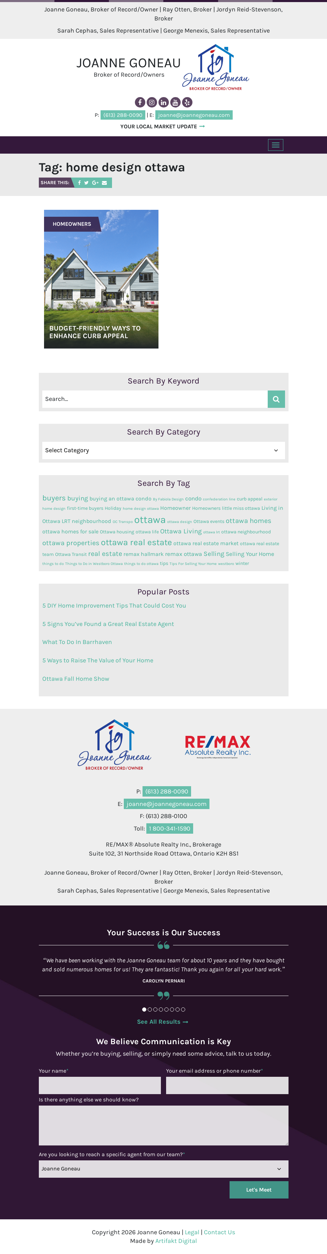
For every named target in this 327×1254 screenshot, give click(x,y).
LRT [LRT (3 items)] (66, 521)
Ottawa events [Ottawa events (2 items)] (208, 521)
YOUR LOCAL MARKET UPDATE (158, 126)
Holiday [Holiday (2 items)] (113, 507)
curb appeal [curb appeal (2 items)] (250, 498)
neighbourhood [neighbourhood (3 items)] (91, 521)
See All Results (158, 1021)
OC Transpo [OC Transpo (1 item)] (123, 521)
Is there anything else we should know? (89, 1099)
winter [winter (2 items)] (242, 563)
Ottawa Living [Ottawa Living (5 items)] (181, 531)
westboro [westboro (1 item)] (226, 563)
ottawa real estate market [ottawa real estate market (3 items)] (206, 543)
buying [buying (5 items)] (77, 498)
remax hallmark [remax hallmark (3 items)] (143, 554)
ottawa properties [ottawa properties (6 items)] (71, 543)
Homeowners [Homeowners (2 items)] (206, 507)
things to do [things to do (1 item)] (53, 563)
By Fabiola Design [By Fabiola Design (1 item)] (168, 499)
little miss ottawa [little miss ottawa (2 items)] (241, 507)
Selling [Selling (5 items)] (214, 553)
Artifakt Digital (176, 1240)
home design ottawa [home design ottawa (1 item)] (141, 508)
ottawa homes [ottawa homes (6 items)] (249, 520)
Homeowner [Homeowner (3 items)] (175, 508)
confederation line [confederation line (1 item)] (219, 499)
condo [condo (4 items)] (193, 498)
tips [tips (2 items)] (164, 563)
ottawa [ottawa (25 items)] (150, 519)
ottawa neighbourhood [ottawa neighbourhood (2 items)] (246, 531)
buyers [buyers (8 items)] (54, 497)
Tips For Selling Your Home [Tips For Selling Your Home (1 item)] (193, 563)
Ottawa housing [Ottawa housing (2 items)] (117, 531)
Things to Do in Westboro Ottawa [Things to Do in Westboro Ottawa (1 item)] (94, 563)
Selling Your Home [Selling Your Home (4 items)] (250, 553)
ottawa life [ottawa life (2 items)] (147, 531)
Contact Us (219, 1232)
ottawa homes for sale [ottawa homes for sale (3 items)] (70, 531)
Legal (192, 1232)
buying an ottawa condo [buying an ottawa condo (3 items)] (120, 498)
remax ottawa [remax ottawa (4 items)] (183, 553)
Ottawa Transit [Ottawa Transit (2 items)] (71, 554)
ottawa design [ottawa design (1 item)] (179, 521)
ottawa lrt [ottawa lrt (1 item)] (211, 532)
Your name (54, 1070)
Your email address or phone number (214, 1070)
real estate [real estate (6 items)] (105, 553)
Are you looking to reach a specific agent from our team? (112, 1154)
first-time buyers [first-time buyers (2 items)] (85, 507)
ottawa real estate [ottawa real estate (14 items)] (136, 542)
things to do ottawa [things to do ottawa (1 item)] (141, 563)
